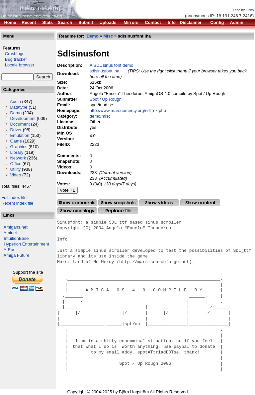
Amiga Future (17, 255)
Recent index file (17, 203)
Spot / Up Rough (106, 99)
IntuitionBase (16, 238)
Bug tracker (14, 59)
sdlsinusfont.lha (105, 70)
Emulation (19, 135)
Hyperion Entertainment (26, 244)
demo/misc (100, 116)
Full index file (14, 197)
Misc (108, 36)
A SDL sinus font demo (111, 65)
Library (16, 152)
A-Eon (10, 249)
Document (20, 124)
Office (15, 163)
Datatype (18, 107)
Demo (16, 112)
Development (23, 118)
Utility (15, 169)
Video (15, 174)
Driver (16, 129)
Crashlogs (12, 53)
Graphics (18, 146)
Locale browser (17, 64)
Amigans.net (16, 227)
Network (18, 157)
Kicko (250, 10)
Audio (15, 101)
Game (16, 141)
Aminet (10, 232)
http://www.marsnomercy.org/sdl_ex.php (128, 110)
